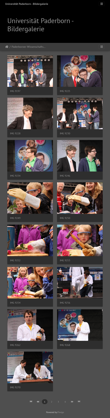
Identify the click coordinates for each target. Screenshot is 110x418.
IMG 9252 (15, 260)
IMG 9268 (65, 345)
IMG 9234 (15, 175)
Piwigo (60, 412)
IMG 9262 (15, 345)
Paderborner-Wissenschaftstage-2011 (29, 47)
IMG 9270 (15, 387)
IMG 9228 (15, 133)
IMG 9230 (65, 133)
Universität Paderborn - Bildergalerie (26, 4)
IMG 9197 (15, 91)
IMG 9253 (65, 260)
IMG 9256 (65, 302)
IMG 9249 (15, 218)
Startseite (6, 47)
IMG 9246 (65, 175)
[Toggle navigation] (102, 4)
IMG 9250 (65, 218)
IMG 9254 (15, 302)
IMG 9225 (65, 91)
